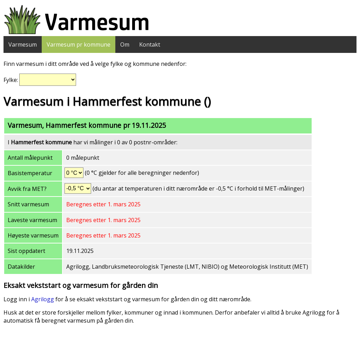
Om (124, 44)
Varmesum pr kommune (78, 44)
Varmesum (22, 44)
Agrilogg (42, 299)
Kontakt (149, 44)
